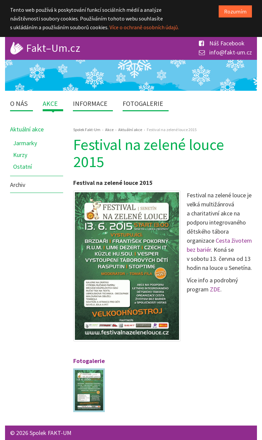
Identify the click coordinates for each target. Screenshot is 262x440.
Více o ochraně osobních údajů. (144, 27)
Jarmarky (25, 143)
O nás (19, 103)
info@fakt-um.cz (225, 52)
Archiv (17, 185)
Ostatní (22, 166)
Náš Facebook (222, 43)
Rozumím (235, 11)
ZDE (215, 289)
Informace (90, 103)
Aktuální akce (27, 129)
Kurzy (20, 155)
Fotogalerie (143, 103)
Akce (50, 103)
